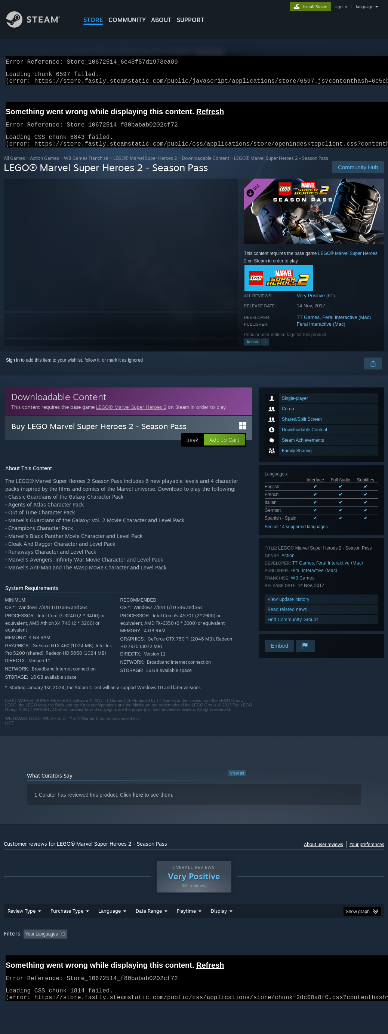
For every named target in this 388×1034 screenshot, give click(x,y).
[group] (194, 958)
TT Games (308, 326)
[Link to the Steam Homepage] (39, 25)
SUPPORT (190, 20)
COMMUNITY (127, 20)
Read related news (287, 618)
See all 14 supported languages (296, 535)
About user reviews (323, 853)
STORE (93, 20)
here (138, 804)
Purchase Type (66, 930)
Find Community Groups (293, 628)
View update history (289, 608)
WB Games (302, 587)
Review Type (21, 930)
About (161, 20)
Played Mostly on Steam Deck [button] (228, 953)
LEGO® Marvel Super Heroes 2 (145, 167)
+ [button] (265, 351)
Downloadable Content (205, 167)
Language (109, 930)
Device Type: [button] (18, 963)
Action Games (44, 167)
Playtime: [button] (175, 953)
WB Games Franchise (86, 167)
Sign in (13, 369)
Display (219, 930)
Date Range (149, 930)
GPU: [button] (354, 953)
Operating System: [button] (291, 953)
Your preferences (366, 853)
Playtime (186, 930)
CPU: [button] (329, 953)
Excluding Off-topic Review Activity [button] (117, 953)
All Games (14, 167)
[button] (224, 449)
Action (252, 351)
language (364, 6)
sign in (341, 6)
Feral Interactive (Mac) (346, 326)
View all (237, 782)
